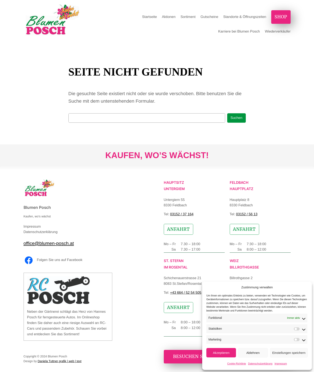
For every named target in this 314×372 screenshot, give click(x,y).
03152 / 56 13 (246, 214)
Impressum (281, 363)
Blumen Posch (37, 207)
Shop (281, 17)
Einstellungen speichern (288, 352)
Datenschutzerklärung (260, 363)
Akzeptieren (221, 352)
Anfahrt (178, 229)
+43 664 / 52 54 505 (185, 293)
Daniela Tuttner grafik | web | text (60, 361)
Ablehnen (253, 352)
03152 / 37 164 (181, 214)
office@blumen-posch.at (49, 243)
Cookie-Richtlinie (236, 363)
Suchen (236, 118)
